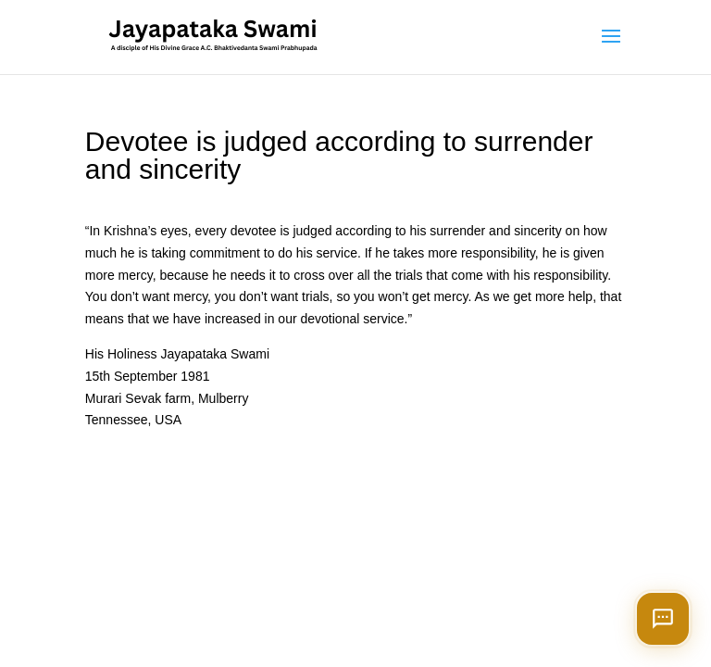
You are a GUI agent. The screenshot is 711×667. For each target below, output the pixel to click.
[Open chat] (663, 619)
